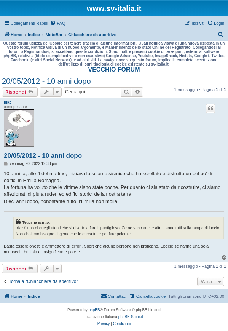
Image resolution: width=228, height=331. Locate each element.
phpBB (94, 310)
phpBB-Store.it (130, 317)
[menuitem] (57, 23)
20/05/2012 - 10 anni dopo (46, 81)
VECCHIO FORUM (114, 69)
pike (7, 102)
